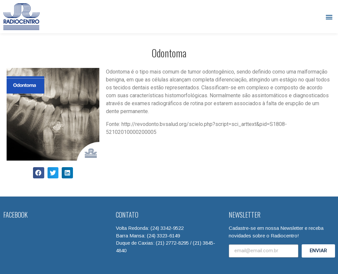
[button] (329, 16)
